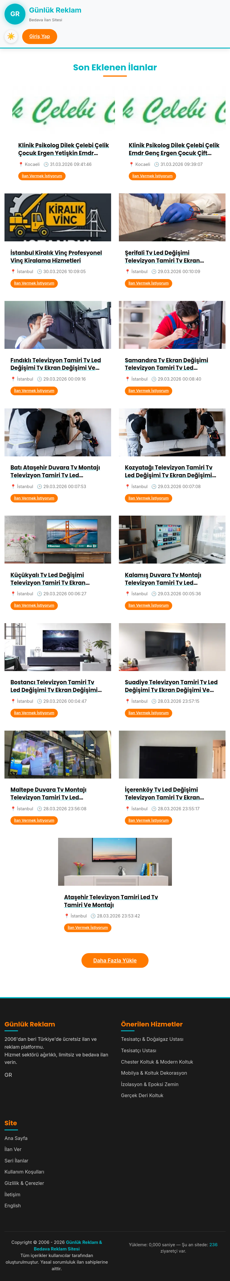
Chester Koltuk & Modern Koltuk (157, 1062)
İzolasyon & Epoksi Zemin (149, 1084)
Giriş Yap (39, 36)
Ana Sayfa (16, 1138)
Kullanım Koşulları (24, 1172)
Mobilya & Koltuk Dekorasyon (154, 1073)
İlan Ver (13, 1149)
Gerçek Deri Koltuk (142, 1095)
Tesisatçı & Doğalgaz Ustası (152, 1039)
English (12, 1206)
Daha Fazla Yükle (115, 960)
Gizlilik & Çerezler (24, 1183)
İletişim (12, 1194)
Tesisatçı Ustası (138, 1050)
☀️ (11, 36)
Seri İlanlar (16, 1161)
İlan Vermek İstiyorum (42, 176)
